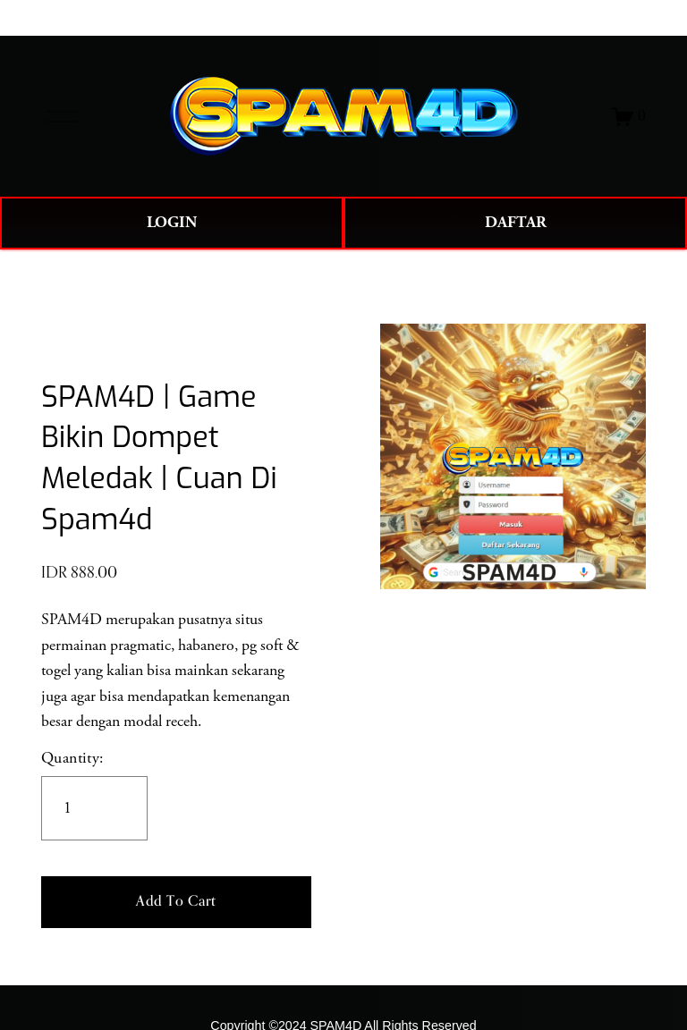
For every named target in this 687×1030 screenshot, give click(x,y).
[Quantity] (94, 808)
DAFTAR (516, 222)
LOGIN (172, 222)
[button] (176, 902)
